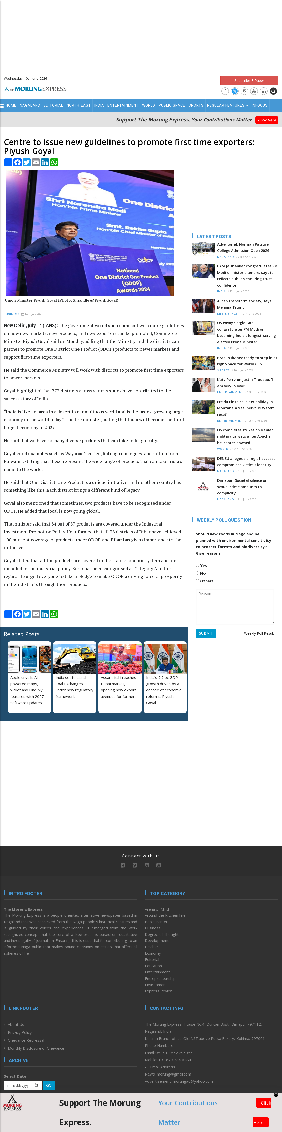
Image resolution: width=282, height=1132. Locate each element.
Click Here (267, 120)
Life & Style (227, 313)
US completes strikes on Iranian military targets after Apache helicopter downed (245, 436)
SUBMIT (206, 633)
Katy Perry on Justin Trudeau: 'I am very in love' (245, 382)
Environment (156, 984)
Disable (151, 946)
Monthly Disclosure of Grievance (36, 1048)
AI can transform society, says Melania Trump (244, 304)
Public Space (172, 105)
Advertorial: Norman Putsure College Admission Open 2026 (243, 247)
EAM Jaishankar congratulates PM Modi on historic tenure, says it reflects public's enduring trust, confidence (247, 276)
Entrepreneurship (160, 978)
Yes (201, 565)
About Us (16, 1024)
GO (49, 1085)
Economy (153, 953)
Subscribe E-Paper (249, 80)
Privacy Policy (20, 1032)
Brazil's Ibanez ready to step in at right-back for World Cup (247, 360)
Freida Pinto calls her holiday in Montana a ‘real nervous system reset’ (246, 408)
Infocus (260, 105)
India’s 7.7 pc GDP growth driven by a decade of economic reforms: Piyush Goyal (163, 690)
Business (11, 314)
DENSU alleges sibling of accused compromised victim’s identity (246, 461)
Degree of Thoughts (163, 934)
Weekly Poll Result (259, 633)
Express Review (159, 990)
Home (11, 105)
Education (153, 965)
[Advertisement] (141, 35)
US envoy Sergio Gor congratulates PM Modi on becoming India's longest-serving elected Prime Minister (246, 332)
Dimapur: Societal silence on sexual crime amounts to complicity (242, 487)
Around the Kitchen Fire (165, 915)
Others (205, 580)
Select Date (15, 1076)
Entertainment (123, 105)
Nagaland (30, 105)
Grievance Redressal (26, 1040)
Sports (196, 105)
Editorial (53, 105)
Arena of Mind (157, 909)
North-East (79, 105)
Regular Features (227, 105)
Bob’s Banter (156, 921)
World (148, 105)
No (201, 573)
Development (157, 940)
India (99, 105)
